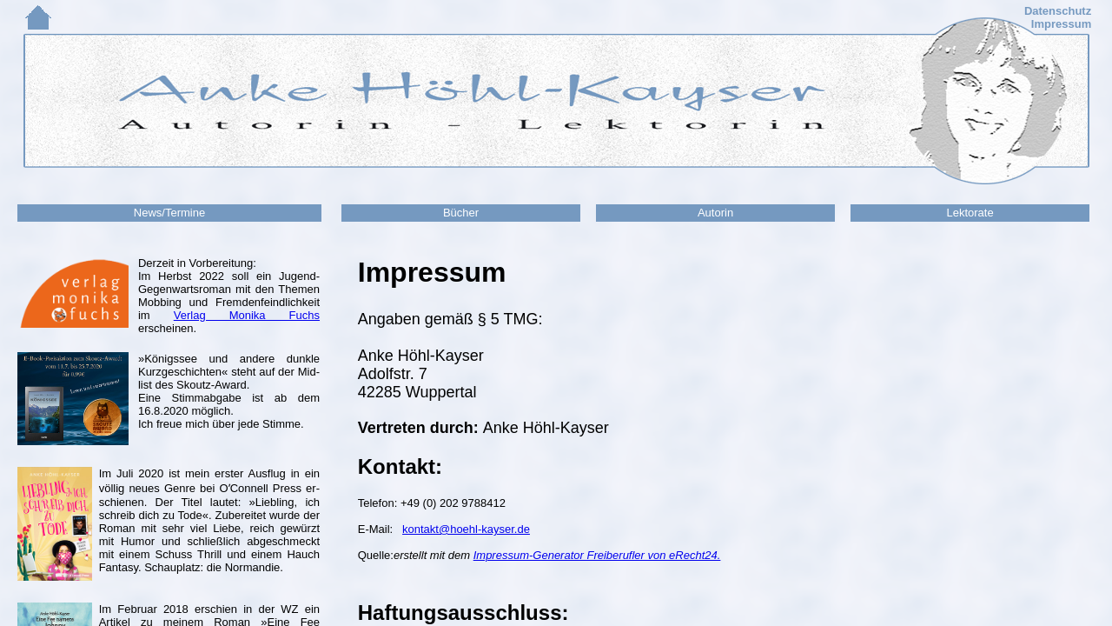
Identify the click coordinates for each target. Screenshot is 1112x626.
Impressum (1061, 23)
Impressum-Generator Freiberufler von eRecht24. (597, 555)
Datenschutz (1057, 10)
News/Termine (169, 212)
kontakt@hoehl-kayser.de (466, 529)
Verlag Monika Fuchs (247, 315)
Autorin (715, 212)
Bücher (461, 212)
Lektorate (969, 212)
